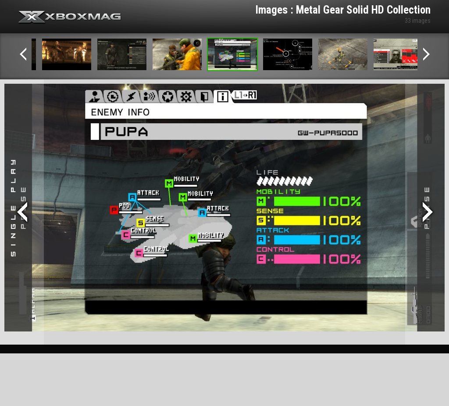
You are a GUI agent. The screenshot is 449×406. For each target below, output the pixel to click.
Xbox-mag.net (69, 17)
